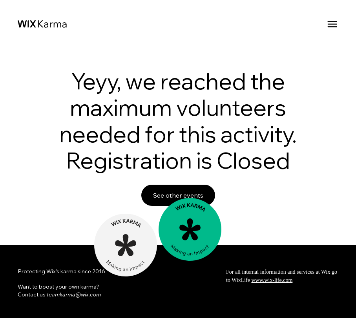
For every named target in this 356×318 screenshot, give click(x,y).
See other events (178, 195)
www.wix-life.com (271, 280)
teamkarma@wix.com (74, 294)
